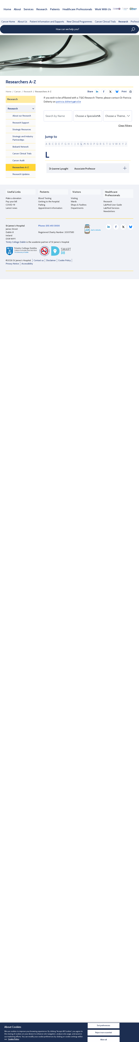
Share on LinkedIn (97, 91)
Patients (47, 8)
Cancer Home (7, 21)
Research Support (20, 122)
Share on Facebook (103, 91)
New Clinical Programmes (74, 21)
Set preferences (103, 1025)
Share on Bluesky (117, 91)
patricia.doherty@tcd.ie (68, 101)
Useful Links (12, 955)
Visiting (74, 961)
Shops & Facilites (78, 967)
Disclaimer (51, 1019)
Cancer (17, 91)
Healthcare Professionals (65, 8)
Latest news (11, 970)
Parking (41, 967)
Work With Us (85, 8)
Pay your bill (11, 964)
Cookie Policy (64, 1019)
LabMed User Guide (112, 964)
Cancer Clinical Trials (98, 21)
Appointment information (50, 970)
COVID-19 (10, 967)
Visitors (75, 955)
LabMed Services (111, 967)
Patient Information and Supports (44, 21)
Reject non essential (103, 1032)
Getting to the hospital (48, 964)
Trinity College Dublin (16, 1001)
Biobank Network (20, 146)
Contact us (39, 1019)
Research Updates (21, 174)
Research (35, 8)
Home (7, 8)
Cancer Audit (18, 160)
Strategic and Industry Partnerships (22, 138)
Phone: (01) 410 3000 (49, 985)
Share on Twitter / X (110, 91)
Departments (77, 970)
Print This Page (130, 91)
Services (25, 8)
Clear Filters (125, 125)
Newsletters (109, 970)
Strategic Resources (21, 129)
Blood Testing (44, 961)
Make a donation (13, 961)
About (15, 8)
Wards (74, 964)
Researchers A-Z (43, 91)
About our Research (21, 115)
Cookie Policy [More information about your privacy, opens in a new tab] (13, 1039)
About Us (21, 21)
